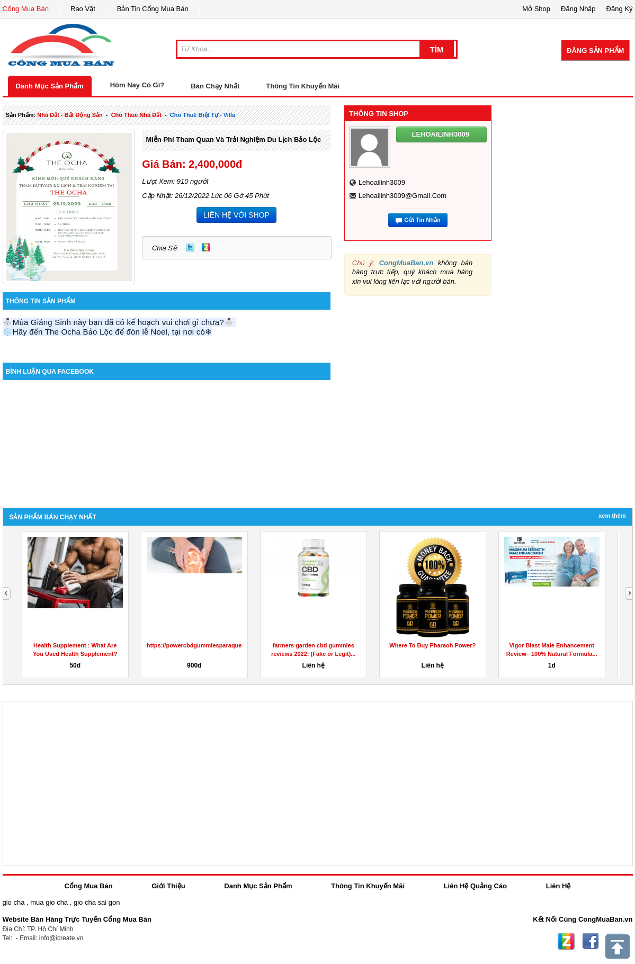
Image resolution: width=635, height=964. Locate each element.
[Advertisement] (568, 349)
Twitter (190, 247)
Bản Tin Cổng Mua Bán (153, 9)
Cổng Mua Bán (26, 9)
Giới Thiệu (168, 886)
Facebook (590, 941)
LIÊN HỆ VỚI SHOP (236, 215)
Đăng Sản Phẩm (595, 51)
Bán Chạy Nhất (215, 86)
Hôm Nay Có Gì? (137, 85)
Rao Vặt (82, 9)
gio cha (14, 902)
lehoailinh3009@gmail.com (402, 196)
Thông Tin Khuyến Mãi (302, 86)
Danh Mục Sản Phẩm (50, 86)
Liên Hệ (558, 886)
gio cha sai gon (97, 902)
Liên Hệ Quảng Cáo (475, 886)
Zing (206, 247)
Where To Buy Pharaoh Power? (432, 645)
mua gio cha (49, 902)
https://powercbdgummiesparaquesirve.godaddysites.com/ (228, 645)
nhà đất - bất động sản (69, 115)
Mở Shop (536, 9)
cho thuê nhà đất (136, 115)
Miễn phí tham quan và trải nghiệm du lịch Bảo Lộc (233, 139)
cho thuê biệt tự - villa (202, 115)
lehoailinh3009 (382, 182)
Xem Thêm (611, 515)
